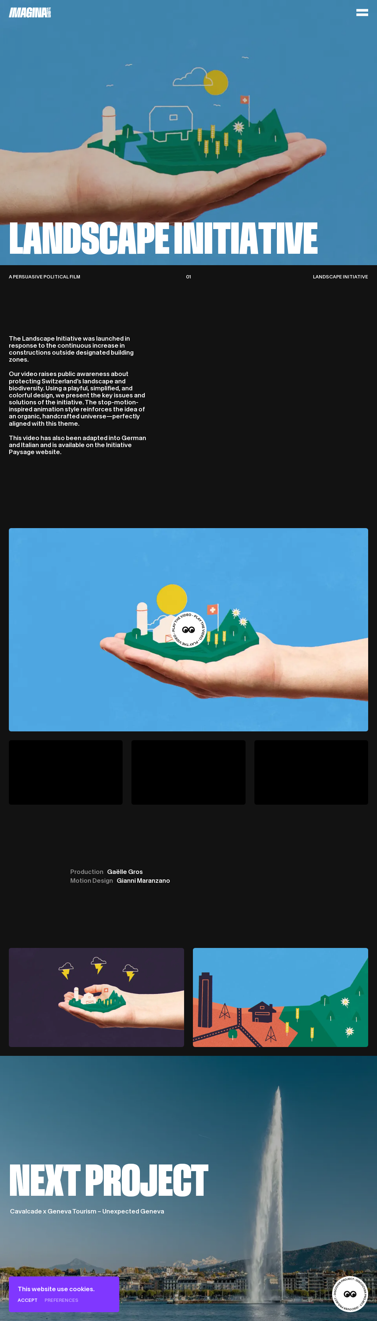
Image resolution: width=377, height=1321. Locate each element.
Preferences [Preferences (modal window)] (61, 1300)
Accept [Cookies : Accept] (28, 1300)
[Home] (30, 12)
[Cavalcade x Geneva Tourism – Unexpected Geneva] (188, 1188)
